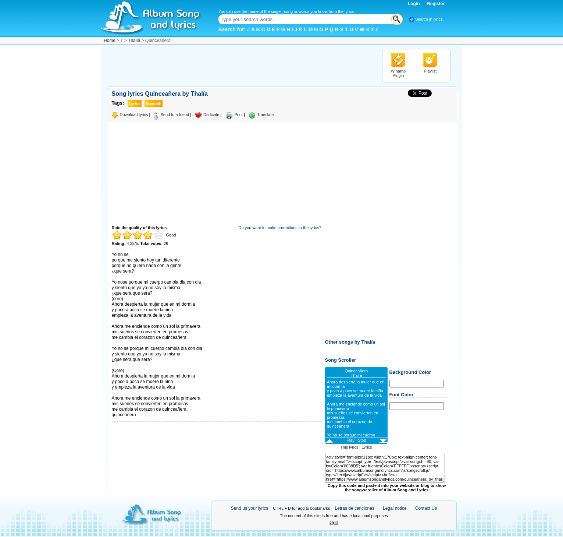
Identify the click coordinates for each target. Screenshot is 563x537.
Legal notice (395, 508)
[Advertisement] (241, 65)
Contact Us (426, 508)
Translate (265, 114)
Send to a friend (174, 114)
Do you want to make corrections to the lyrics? (280, 227)
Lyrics (366, 447)
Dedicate (211, 114)
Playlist (430, 71)
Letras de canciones (354, 508)
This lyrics (349, 447)
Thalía (134, 40)
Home (109, 40)
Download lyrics (134, 114)
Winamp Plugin (398, 73)
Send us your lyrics (249, 508)
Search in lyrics (429, 19)
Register (436, 3)
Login (414, 3)
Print (238, 114)
